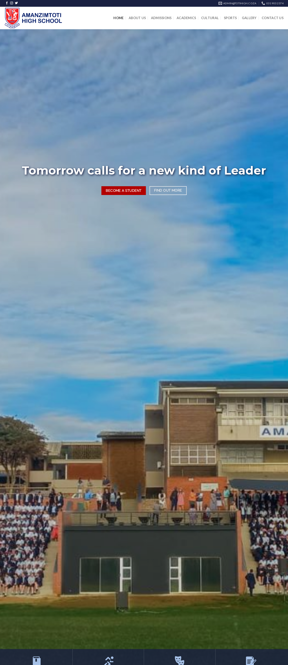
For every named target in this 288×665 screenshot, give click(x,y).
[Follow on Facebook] (6, 3)
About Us (137, 18)
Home (118, 18)
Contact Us (273, 18)
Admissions (161, 18)
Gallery (249, 18)
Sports (230, 18)
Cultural (210, 18)
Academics (186, 18)
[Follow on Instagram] (11, 3)
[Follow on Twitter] (16, 3)
